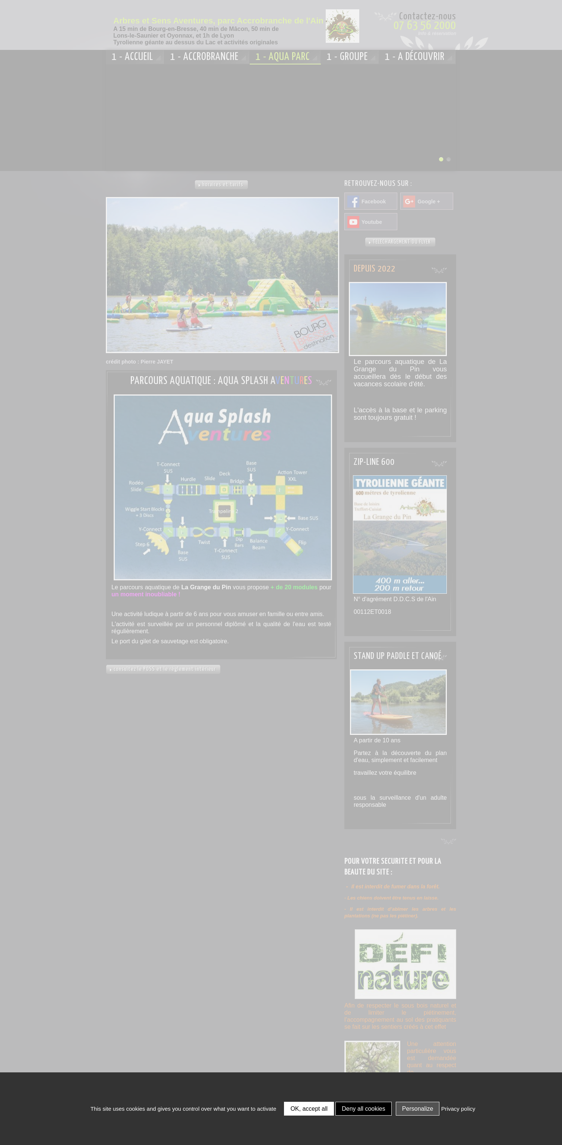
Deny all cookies (363, 1109)
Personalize (417, 1109)
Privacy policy (458, 1109)
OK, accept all (309, 1109)
